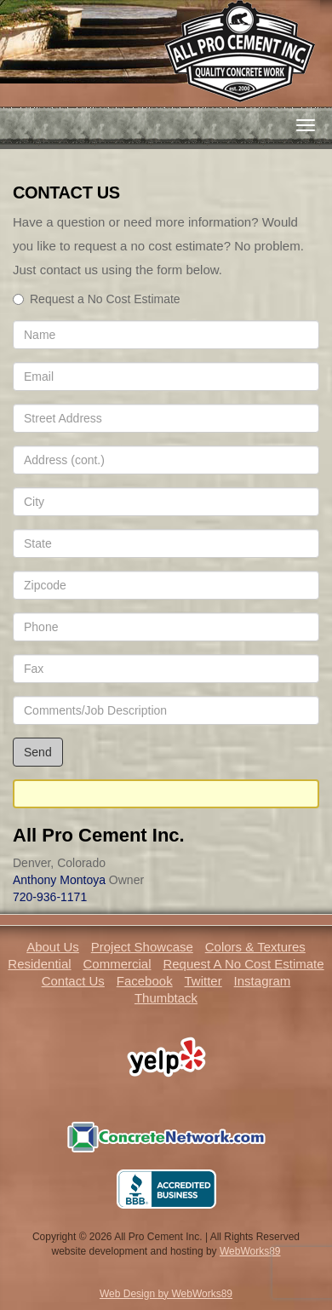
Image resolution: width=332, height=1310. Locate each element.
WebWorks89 (250, 1251)
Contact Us (73, 981)
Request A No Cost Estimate (243, 964)
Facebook (145, 981)
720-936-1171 (50, 897)
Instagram (262, 981)
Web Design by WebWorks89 (166, 1294)
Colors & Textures (255, 946)
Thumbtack (166, 998)
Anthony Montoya (59, 880)
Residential (39, 964)
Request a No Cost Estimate (96, 299)
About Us (52, 946)
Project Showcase (142, 946)
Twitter (203, 981)
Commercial (117, 964)
